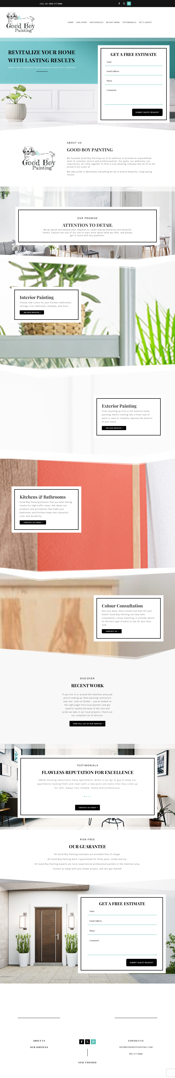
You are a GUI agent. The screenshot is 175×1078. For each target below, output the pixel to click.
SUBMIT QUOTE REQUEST (147, 112)
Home (71, 23)
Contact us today (32, 522)
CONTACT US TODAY (87, 807)
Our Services (96, 23)
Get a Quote (145, 23)
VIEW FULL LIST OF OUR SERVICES (87, 724)
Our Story (81, 23)
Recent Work (113, 23)
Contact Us (111, 631)
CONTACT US (136, 1040)
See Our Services (31, 312)
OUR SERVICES (39, 1047)
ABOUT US (39, 1040)
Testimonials (129, 23)
